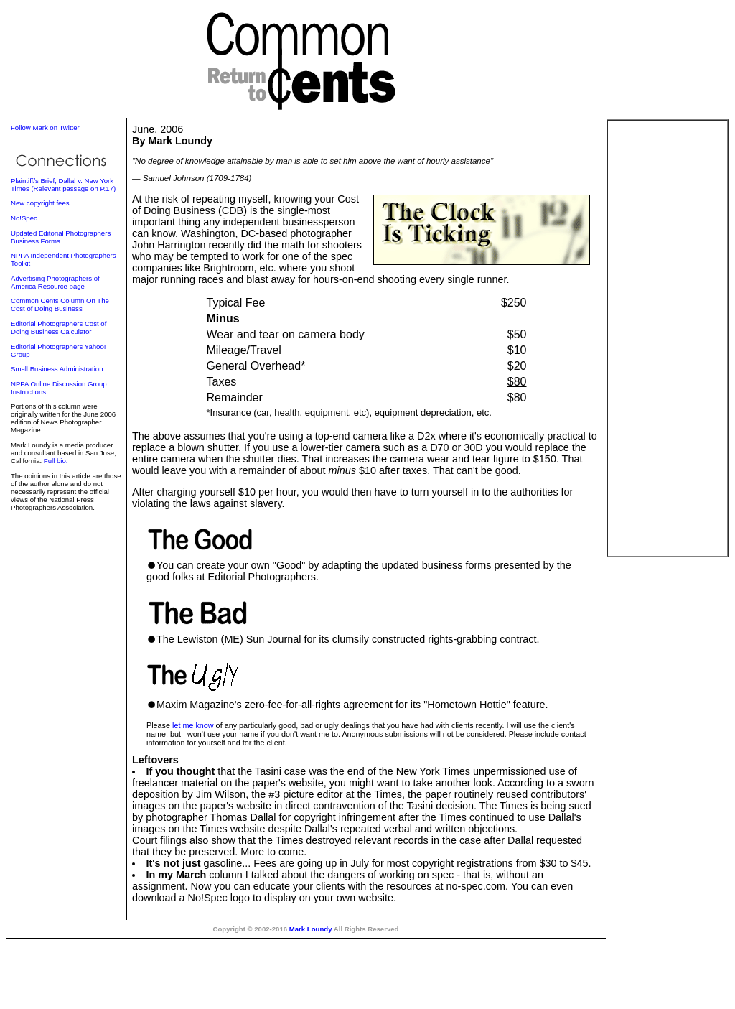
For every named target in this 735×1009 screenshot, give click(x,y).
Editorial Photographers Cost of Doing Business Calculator (58, 327)
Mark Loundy (310, 929)
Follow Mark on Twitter (45, 127)
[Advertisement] (667, 338)
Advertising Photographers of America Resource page (55, 282)
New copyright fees (40, 203)
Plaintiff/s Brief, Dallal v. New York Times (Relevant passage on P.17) (63, 184)
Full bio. (56, 461)
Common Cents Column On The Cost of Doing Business (60, 304)
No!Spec (24, 218)
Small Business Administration (57, 369)
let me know (193, 725)
